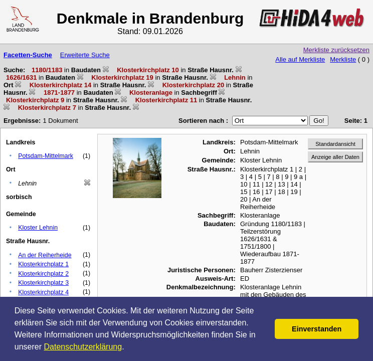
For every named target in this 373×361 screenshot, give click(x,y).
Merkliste (343, 59)
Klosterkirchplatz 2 (43, 273)
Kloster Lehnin (38, 227)
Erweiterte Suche (85, 55)
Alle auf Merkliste (300, 59)
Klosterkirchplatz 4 (43, 292)
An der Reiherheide (44, 255)
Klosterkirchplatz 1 (43, 264)
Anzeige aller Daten (335, 157)
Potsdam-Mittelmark (45, 155)
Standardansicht (335, 144)
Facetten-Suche (28, 55)
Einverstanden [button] (316, 329)
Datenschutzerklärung (83, 346)
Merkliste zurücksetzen (336, 50)
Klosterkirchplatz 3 (43, 282)
